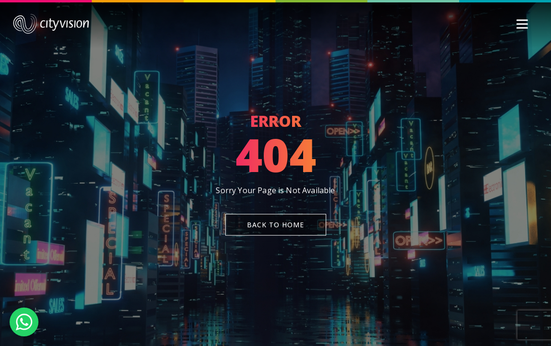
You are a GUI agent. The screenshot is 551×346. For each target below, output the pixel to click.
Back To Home (275, 224)
